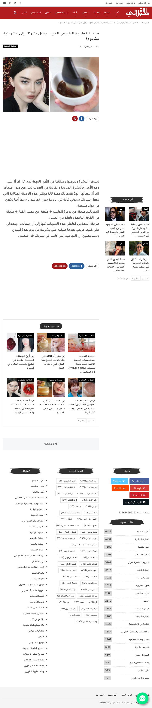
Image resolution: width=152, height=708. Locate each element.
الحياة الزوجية (37, 515)
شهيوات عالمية (142, 647)
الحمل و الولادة (37, 509)
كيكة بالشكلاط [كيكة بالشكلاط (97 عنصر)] (89, 608)
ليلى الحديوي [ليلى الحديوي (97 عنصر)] (68, 608)
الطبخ (107, 13)
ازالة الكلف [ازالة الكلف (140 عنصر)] (69, 500)
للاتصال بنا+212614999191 (134, 513)
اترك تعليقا (50, 444)
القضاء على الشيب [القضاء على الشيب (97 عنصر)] (87, 519)
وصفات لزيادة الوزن (140, 678)
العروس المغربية (36, 527)
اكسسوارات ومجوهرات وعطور (29, 504)
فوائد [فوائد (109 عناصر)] (79, 602)
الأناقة (75, 13)
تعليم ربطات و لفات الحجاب (31, 567)
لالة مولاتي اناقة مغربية (139, 624)
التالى (81, 420)
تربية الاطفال (62, 13)
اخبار (145, 209)
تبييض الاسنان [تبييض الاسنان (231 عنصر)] (67, 532)
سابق (91, 420)
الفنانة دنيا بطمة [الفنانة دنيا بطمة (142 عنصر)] (70, 513)
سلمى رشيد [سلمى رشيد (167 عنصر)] (89, 589)
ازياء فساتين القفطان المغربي (135, 632)
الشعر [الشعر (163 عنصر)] (75, 506)
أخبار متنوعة (143, 547)
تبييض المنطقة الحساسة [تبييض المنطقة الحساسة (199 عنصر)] (84, 545)
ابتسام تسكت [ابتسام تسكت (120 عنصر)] (88, 487)
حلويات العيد (143, 670)
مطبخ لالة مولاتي (36, 631)
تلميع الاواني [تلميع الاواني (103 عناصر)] (68, 564)
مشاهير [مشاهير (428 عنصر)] (91, 615)
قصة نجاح (36, 13)
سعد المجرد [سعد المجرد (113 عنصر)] (71, 576)
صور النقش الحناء (35, 608)
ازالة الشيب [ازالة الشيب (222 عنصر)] (65, 493)
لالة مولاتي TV (142, 578)
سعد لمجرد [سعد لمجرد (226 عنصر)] (89, 583)
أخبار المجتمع (143, 531)
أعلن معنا (119, 3)
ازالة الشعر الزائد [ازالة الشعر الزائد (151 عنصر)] (87, 493)
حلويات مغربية (142, 585)
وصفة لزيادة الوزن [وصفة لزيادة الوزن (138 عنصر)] (86, 621)
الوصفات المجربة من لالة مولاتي (29, 556)
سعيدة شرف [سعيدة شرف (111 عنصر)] (69, 583)
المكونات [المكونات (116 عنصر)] (90, 525)
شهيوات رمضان (142, 655)
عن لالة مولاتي (144, 3)
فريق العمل (130, 3)
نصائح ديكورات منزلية (33, 654)
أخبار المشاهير (142, 593)
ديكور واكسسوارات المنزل (31, 585)
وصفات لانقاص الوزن (139, 662)
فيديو (24, 13)
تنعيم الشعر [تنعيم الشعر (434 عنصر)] (89, 570)
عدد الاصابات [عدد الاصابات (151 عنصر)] (65, 596)
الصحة (96, 13)
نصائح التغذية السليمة (33, 648)
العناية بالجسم (142, 616)
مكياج (41, 637)
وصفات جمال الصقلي (34, 660)
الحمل (48, 13)
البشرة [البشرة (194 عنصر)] (91, 506)
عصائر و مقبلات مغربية (139, 639)
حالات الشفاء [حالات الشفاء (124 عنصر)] (68, 570)
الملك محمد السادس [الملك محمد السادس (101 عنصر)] (67, 525)
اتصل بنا (109, 3)
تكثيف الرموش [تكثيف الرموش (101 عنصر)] (68, 557)
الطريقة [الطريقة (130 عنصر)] (91, 513)
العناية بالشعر (142, 570)
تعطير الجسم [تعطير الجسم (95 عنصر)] (67, 551)
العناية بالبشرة (10, 46)
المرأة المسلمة (37, 550)
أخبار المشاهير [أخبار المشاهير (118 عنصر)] (67, 481)
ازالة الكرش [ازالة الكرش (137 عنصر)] (89, 500)
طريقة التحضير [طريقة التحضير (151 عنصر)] (88, 596)
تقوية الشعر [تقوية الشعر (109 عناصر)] (89, 557)
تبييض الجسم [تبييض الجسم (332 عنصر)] (66, 538)
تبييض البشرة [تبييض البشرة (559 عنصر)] (88, 538)
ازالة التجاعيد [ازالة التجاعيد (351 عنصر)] (66, 487)
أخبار (116, 13)
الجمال (86, 13)
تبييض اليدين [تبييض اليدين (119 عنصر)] (88, 551)
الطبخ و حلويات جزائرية (33, 521)
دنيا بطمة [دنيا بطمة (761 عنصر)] (90, 576)
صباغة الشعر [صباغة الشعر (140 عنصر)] (68, 589)
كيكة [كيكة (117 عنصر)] (64, 602)
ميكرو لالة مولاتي (142, 554)
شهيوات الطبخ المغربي (138, 562)
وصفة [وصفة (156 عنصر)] (74, 615)
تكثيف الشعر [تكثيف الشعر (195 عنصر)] (89, 564)
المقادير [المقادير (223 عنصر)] (66, 519)
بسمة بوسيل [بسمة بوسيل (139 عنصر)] (89, 532)
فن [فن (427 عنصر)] (92, 602)
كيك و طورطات (142, 608)
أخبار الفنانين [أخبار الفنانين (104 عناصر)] (88, 481)
